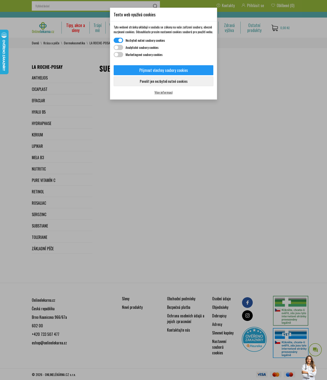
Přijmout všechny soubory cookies (163, 70)
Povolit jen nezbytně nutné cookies (163, 81)
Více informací (163, 92)
